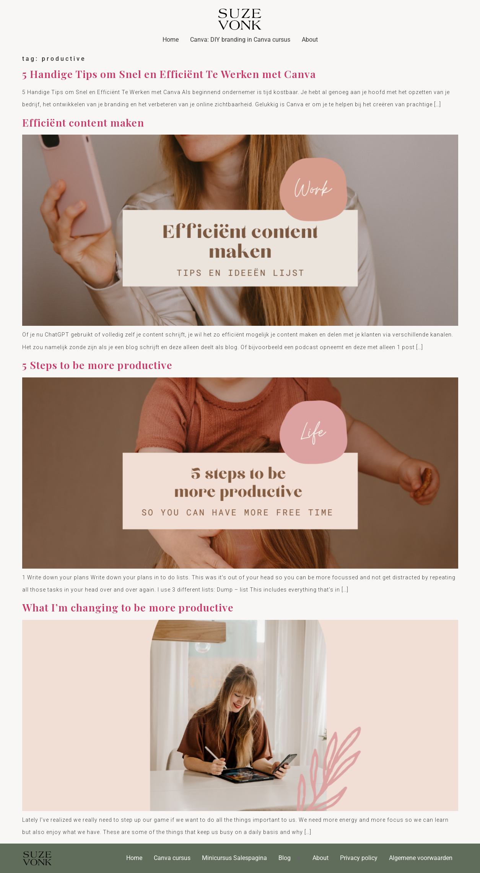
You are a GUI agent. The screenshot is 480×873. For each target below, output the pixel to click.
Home (171, 39)
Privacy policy (358, 858)
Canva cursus (172, 858)
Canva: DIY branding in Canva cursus (240, 39)
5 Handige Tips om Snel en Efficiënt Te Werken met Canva (169, 74)
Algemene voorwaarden (420, 858)
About (310, 39)
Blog (284, 858)
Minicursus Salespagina (234, 858)
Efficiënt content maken (83, 122)
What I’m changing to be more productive (128, 607)
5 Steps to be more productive (97, 365)
